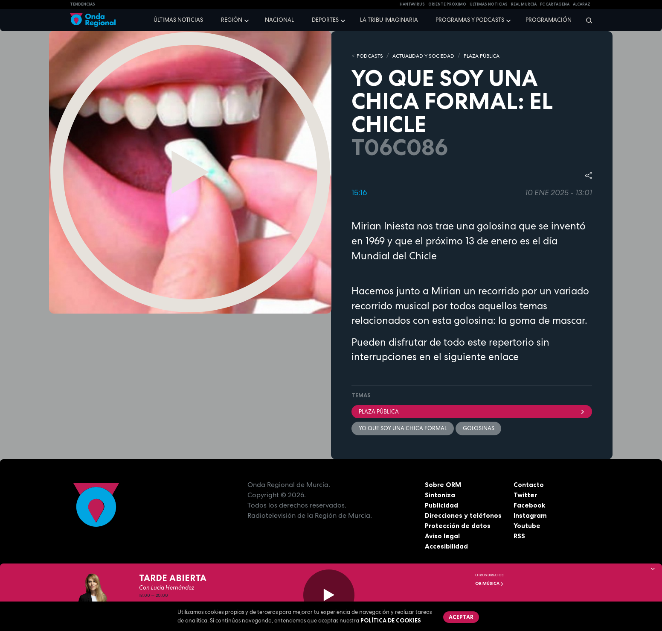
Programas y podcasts (470, 19)
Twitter (526, 495)
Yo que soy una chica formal (403, 428)
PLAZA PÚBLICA (491, 55)
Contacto (529, 485)
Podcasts (371, 55)
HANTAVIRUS (412, 4)
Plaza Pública (472, 411)
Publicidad (442, 506)
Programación (549, 19)
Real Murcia (524, 4)
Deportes (325, 19)
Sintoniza (440, 495)
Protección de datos (458, 526)
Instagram (530, 516)
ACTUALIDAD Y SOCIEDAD (428, 55)
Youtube (527, 526)
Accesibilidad (446, 547)
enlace (503, 356)
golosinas (479, 428)
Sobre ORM (443, 485)
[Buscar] (586, 20)
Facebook (530, 506)
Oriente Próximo (447, 4)
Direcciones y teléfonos (463, 516)
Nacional (279, 19)
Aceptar (461, 617)
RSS (520, 536)
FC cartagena (554, 4)
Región (231, 19)
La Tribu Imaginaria (389, 19)
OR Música (489, 583)
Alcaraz (581, 4)
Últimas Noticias (489, 4)
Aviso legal (442, 536)
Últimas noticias (178, 19)
